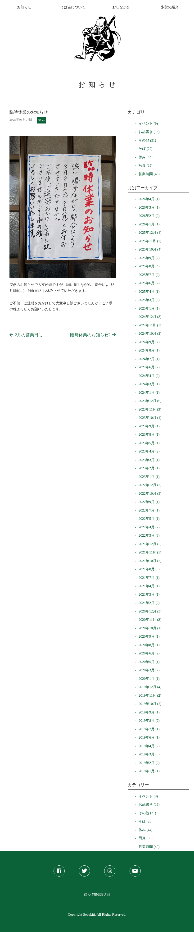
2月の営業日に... (27, 335)
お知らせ (24, 7)
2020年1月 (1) (149, 679)
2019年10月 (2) (150, 704)
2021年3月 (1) (149, 594)
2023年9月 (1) (149, 426)
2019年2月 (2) (149, 763)
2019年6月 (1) (149, 737)
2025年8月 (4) (149, 266)
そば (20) (146, 149)
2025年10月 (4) (150, 249)
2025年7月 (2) (149, 275)
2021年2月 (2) (149, 603)
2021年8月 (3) (149, 569)
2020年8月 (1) (149, 645)
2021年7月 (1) (149, 578)
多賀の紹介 (170, 7)
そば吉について (72, 7)
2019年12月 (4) (150, 687)
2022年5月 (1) (149, 519)
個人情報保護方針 (97, 894)
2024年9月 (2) (149, 342)
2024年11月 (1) (150, 325)
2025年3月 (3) (149, 300)
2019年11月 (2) (150, 695)
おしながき (121, 7)
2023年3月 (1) (149, 460)
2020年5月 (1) (149, 662)
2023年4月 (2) (149, 451)
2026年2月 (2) (149, 216)
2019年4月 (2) (149, 746)
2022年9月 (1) (149, 502)
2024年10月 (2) (150, 333)
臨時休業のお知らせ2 (93, 335)
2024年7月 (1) (149, 359)
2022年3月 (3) (149, 535)
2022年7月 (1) (149, 510)
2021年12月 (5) (150, 544)
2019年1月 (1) (149, 771)
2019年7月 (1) (149, 729)
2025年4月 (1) (149, 291)
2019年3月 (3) (149, 754)
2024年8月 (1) (149, 350)
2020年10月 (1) (150, 628)
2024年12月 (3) (150, 317)
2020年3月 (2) (149, 670)
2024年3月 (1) (149, 384)
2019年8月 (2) (149, 720)
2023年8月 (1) (149, 434)
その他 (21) (147, 140)
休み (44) (146, 157)
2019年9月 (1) (149, 712)
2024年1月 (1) (149, 392)
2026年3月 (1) (149, 207)
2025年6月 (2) (149, 283)
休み (41, 120)
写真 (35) (146, 165)
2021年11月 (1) (150, 552)
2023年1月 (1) (149, 477)
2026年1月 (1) (149, 224)
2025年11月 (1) (150, 241)
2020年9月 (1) (149, 636)
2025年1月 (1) (149, 308)
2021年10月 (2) (150, 561)
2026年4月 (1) (149, 199)
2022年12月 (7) (150, 485)
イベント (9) (148, 123)
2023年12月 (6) (150, 401)
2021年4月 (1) (149, 586)
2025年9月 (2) (149, 258)
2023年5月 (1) (149, 443)
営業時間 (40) (149, 174)
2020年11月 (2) (150, 619)
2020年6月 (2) (149, 653)
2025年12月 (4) (150, 232)
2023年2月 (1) (149, 468)
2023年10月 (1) (150, 418)
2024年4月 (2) (149, 376)
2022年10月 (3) (150, 493)
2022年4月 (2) (149, 527)
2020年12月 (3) (150, 611)
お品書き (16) (149, 132)
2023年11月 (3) (150, 409)
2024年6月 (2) (149, 367)
